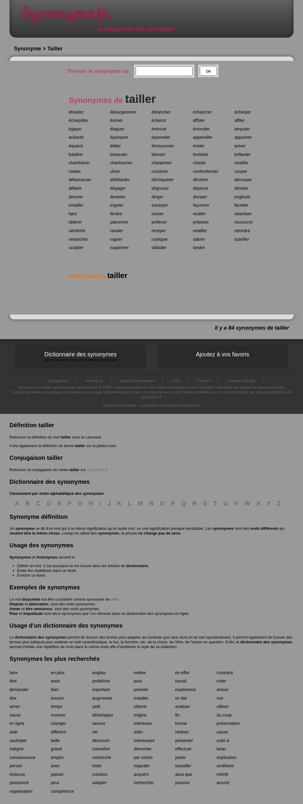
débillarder (120, 179)
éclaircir (159, 120)
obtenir (75, 222)
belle (55, 740)
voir (220, 698)
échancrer (202, 112)
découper (243, 179)
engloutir (242, 196)
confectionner (205, 171)
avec (55, 765)
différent (58, 732)
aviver (240, 145)
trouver (57, 698)
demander (18, 689)
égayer (75, 129)
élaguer (117, 129)
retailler (200, 230)
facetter (241, 205)
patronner (119, 222)
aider (138, 732)
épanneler (161, 137)
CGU (176, 381)
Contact (204, 381)
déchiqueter (163, 179)
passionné (19, 782)
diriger (157, 196)
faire (73, 213)
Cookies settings (241, 381)
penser (15, 765)
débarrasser (80, 179)
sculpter (76, 247)
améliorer (225, 765)
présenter (184, 740)
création (99, 774)
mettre (140, 672)
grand (56, 748)
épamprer (119, 137)
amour (223, 689)
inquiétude (33, 613)
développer (102, 715)
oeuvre (98, 723)
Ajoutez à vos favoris (222, 354)
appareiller (203, 137)
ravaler (116, 230)
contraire (225, 672)
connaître (101, 748)
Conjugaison (58, 381)
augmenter (102, 698)
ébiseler (76, 112)
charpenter (162, 162)
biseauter (119, 154)
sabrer (199, 239)
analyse (182, 706)
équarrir (76, 145)
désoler (241, 188)
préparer (201, 222)
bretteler (200, 154)
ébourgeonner (123, 112)
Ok (208, 71)
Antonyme (94, 381)
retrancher (78, 239)
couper (240, 171)
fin (177, 715)
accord (223, 782)
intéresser (143, 723)
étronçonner (163, 145)
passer (57, 774)
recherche (101, 757)
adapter (99, 782)
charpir (199, 162)
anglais (99, 672)
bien (55, 689)
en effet (182, 672)
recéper (159, 230)
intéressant (144, 740)
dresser (200, 196)
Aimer (14, 609)
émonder (201, 129)
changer (58, 723)
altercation (39, 604)
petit (96, 706)
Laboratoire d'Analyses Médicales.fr (170, 405)
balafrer (76, 154)
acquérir (141, 774)
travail (180, 681)
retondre (242, 230)
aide (13, 732)
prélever (159, 222)
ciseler (75, 171)
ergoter (116, 205)
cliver (115, 171)
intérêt (222, 774)
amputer (242, 129)
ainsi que (183, 774)
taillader (159, 247)
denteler (117, 196)
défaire (75, 188)
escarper (160, 205)
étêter (115, 145)
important (101, 689)
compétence (62, 791)
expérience (185, 689)
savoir (15, 715)
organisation (21, 791)
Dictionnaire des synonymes (80, 356)
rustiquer (160, 239)
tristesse (17, 774)
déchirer (200, 179)
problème (101, 681)
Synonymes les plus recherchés (54, 658)
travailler (183, 765)
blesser (158, 154)
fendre (116, 213)
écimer (116, 120)
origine (140, 715)
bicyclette (31, 599)
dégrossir (160, 188)
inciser (158, 213)
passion (182, 782)
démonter (143, 748)
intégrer (16, 748)
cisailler (241, 162)
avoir (55, 681)
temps (56, 706)
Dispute (16, 604)
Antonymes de (98, 276)
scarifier (241, 239)
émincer (159, 129)
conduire (160, 171)
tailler (66, 437)
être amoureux (39, 609)
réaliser (182, 732)
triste (96, 765)
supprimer (119, 247)
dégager (117, 188)
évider (198, 145)
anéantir (76, 137)
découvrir (101, 740)
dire (13, 698)
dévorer (76, 196)
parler (180, 757)
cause (222, 732)
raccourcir (243, 222)
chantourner (121, 162)
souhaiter (18, 740)
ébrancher (161, 112)
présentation (228, 723)
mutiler (199, 213)
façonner (201, 205)
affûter (199, 120)
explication (227, 757)
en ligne (16, 723)
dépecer (200, 188)
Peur (13, 613)
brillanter (242, 154)
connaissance (22, 757)
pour (138, 681)
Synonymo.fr (69, 16)
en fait (181, 698)
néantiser (243, 213)
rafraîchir (77, 230)
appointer (243, 137)
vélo (114, 599)
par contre (143, 757)
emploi (57, 757)
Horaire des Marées (119, 405)
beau (221, 748)
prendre (141, 689)
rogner (116, 239)
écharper (242, 112)
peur (55, 782)
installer (141, 698)
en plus (58, 672)
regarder (142, 765)
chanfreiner (79, 162)
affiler (239, 120)
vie (95, 732)
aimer (14, 706)
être (13, 681)
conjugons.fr (97, 470)
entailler (76, 205)
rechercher (144, 782)
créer (221, 681)
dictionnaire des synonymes (41, 637)
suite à (223, 740)
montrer (58, 715)
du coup (224, 715)
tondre (199, 247)
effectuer (183, 748)
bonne (181, 723)
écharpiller (78, 120)
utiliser (223, 706)
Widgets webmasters (137, 381)
